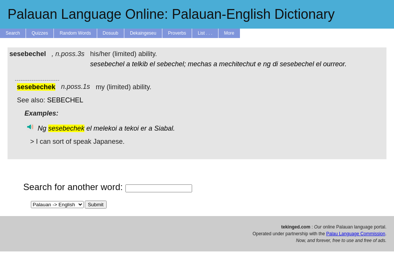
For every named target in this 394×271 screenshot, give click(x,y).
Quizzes (40, 33)
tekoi (131, 128)
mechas (199, 64)
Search (13, 33)
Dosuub (110, 33)
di (275, 64)
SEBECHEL (65, 100)
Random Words (75, 33)
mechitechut (237, 64)
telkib (140, 64)
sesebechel (107, 64)
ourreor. (335, 64)
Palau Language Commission (355, 233)
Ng (42, 128)
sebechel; (171, 64)
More (229, 33)
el (152, 64)
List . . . (205, 33)
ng (267, 64)
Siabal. (164, 128)
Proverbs (177, 33)
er (143, 128)
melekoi (105, 128)
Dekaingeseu (143, 33)
